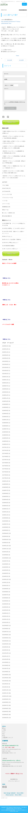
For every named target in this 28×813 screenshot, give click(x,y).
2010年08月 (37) (6, 702)
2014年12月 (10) (6, 545)
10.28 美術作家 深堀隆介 (8, 245)
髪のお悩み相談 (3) (7, 216)
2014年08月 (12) (6, 558)
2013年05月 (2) (6, 600)
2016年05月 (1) (6, 496)
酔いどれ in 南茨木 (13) (8, 212)
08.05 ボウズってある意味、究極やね (11, 239)
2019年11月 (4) (6, 398)
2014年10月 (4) (6, 551)
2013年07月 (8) (6, 594)
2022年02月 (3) (6, 355)
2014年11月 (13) (6, 548)
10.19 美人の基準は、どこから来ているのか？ (13, 228)
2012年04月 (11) (6, 640)
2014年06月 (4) (6, 564)
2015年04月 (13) (6, 533)
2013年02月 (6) (6, 610)
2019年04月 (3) (6, 413)
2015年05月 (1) (6, 530)
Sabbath (10, 807)
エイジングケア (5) (7, 194)
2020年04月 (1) (6, 389)
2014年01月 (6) (6, 576)
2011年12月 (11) (6, 653)
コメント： (6, 88)
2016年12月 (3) (6, 481)
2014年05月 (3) (6, 567)
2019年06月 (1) (6, 407)
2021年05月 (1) (6, 361)
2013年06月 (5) (6, 597)
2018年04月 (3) (6, 438)
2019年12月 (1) (6, 395)
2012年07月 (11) (6, 631)
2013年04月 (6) (6, 604)
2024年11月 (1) (6, 352)
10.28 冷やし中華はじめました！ (10, 242)
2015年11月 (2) (6, 514)
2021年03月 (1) (6, 367)
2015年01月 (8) (6, 542)
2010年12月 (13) (6, 690)
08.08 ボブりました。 (7, 236)
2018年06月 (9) (6, 432)
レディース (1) (5, 203)
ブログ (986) (5, 185)
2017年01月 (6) (6, 478)
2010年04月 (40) (6, 714)
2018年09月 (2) (6, 422)
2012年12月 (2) (6, 616)
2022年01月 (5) (6, 358)
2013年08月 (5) (6, 591)
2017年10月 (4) (6, 450)
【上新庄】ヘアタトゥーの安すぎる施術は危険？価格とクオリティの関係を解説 (13, 147)
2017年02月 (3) (6, 475)
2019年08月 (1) (6, 404)
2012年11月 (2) (6, 619)
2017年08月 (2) (6, 456)
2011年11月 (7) (6, 656)
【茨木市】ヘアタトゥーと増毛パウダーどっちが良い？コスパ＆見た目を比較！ (13, 176)
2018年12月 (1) (6, 419)
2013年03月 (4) (6, 607)
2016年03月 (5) (6, 502)
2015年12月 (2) (6, 511)
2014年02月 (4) (6, 573)
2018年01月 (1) (6, 444)
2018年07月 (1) (6, 429)
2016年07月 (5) (6, 490)
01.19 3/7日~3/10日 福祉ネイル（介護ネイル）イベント (13, 232)
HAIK (17, 811)
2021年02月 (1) (6, 370)
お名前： (6, 79)
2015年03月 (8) (6, 536)
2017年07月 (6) (6, 459)
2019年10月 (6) (6, 401)
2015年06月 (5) (6, 527)
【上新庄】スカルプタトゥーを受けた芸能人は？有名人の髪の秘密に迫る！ (13, 171)
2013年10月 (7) (6, 585)
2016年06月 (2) (6, 493)
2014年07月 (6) (6, 561)
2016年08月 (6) (6, 487)
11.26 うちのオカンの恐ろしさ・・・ (11, 248)
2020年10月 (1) (6, 382)
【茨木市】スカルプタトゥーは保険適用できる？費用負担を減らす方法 (13, 152)
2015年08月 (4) (6, 521)
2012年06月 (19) (6, 634)
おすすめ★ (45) (6, 191)
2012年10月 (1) (6, 622)
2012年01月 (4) (6, 650)
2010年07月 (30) (6, 705)
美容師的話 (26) (6, 206)
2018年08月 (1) (6, 425)
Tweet (17, 55)
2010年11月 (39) (6, 693)
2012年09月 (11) (6, 625)
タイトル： (6, 73)
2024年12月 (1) (6, 349)
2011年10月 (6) (6, 659)
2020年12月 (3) (6, 376)
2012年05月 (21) (6, 637)
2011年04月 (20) (6, 677)
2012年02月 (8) (6, 647)
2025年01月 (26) (6, 346)
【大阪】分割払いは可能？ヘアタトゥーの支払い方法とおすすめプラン (13, 142)
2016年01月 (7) (6, 508)
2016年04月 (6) (6, 499)
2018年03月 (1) (6, 441)
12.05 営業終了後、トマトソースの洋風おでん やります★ (14, 224)
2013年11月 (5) (6, 582)
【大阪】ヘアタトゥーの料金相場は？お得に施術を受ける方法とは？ (13, 157)
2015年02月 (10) (6, 539)
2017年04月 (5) (6, 468)
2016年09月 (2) (6, 484)
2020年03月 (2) (6, 392)
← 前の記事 (8, 60)
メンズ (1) (4, 200)
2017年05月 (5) (6, 465)
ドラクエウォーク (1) (7, 197)
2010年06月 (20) (6, 708)
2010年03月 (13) (6, 717)
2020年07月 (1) (6, 385)
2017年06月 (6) (6, 462)
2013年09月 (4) (6, 588)
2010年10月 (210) (6, 696)
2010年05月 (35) (6, 711)
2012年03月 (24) (6, 644)
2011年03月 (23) (6, 680)
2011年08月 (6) (6, 665)
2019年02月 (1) (6, 416)
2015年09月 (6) (6, 518)
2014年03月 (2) (6, 570)
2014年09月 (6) (6, 554)
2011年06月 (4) (6, 671)
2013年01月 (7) (6, 613)
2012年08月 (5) (6, 628)
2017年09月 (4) (6, 453)
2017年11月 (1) (6, 447)
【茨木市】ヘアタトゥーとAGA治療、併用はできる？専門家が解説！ (13, 161)
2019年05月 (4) (6, 410)
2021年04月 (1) (6, 364)
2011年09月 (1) (6, 662)
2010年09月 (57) (6, 699)
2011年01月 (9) (6, 687)
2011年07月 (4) (6, 668)
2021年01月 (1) (6, 373)
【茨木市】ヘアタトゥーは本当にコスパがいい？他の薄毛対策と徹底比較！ (13, 137)
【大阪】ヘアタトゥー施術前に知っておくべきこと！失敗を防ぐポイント (13, 166)
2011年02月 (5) (6, 683)
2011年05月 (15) (6, 674)
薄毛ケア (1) (5, 209)
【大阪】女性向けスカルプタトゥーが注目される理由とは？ (13, 132)
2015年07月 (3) (6, 524)
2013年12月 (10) (6, 579)
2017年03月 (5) (6, 471)
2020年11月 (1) (6, 379)
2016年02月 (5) (6, 505)
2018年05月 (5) (6, 435)
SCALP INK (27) (6, 188)
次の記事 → (22, 60)
